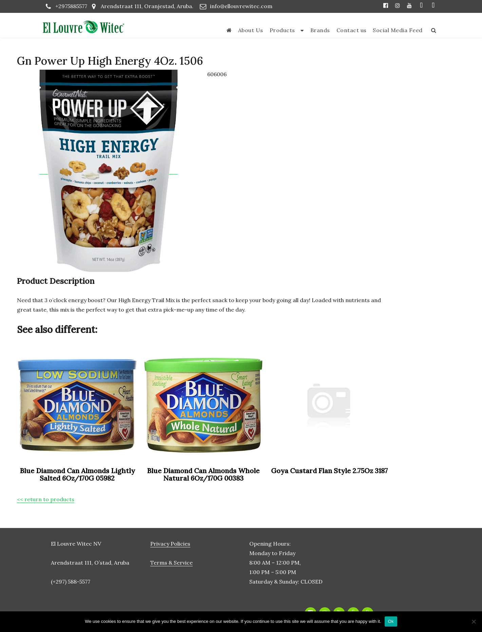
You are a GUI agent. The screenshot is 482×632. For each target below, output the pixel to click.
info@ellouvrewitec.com (241, 6)
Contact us (351, 30)
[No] (473, 621)
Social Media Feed (398, 30)
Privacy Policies (170, 543)
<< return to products (45, 499)
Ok (391, 621)
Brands (320, 30)
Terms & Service (171, 562)
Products (282, 30)
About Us (250, 30)
